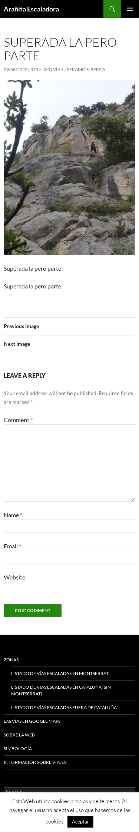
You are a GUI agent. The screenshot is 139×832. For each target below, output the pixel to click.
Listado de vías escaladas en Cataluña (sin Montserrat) (61, 690)
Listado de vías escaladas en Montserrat (60, 673)
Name (13, 514)
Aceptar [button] (80, 822)
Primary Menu (130, 9)
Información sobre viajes (35, 762)
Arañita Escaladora (31, 9)
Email (12, 545)
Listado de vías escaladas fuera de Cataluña (64, 707)
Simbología (18, 748)
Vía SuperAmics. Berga (79, 69)
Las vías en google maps (32, 721)
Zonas (11, 659)
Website (14, 577)
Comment (18, 419)
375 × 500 (40, 69)
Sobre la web (19, 735)
